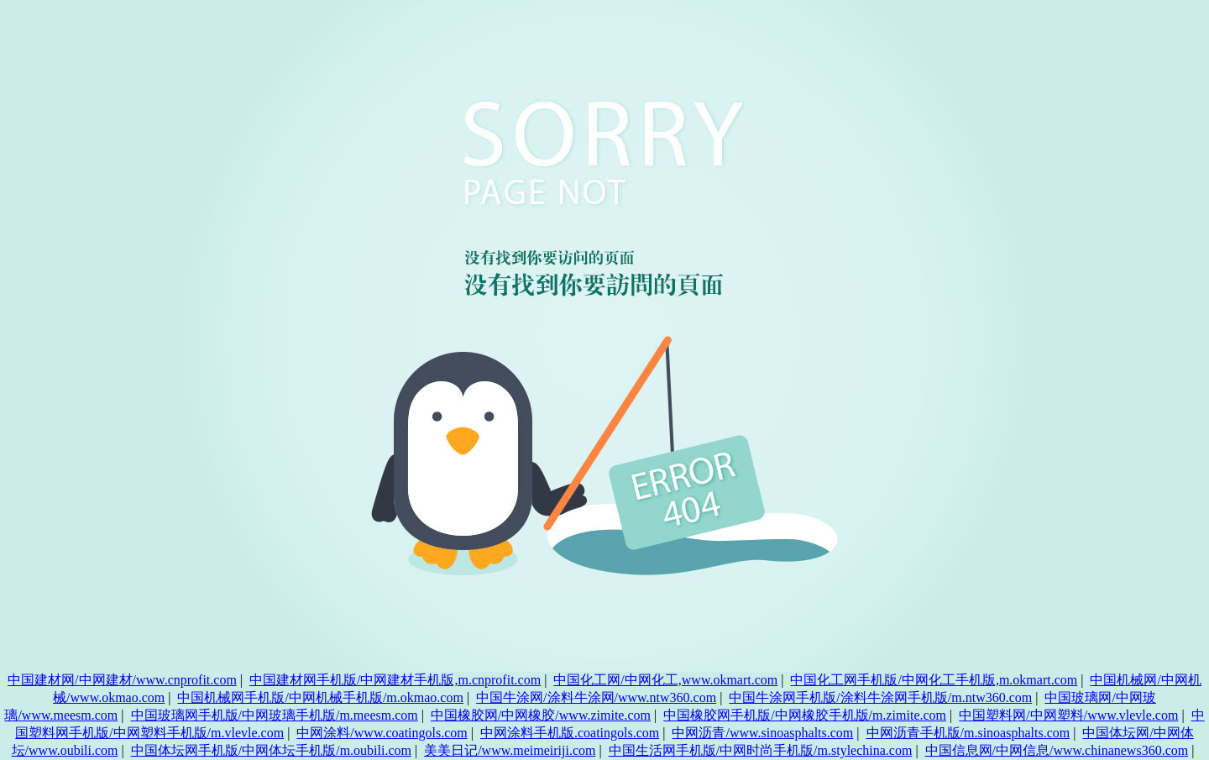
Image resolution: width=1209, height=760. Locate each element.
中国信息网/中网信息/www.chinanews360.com (1057, 750)
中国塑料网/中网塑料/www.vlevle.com (1068, 715)
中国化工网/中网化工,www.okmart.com (665, 680)
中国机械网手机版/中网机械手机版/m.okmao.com (320, 697)
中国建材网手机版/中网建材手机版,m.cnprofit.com (395, 680)
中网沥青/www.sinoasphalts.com (762, 733)
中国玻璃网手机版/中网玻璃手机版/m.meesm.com (274, 715)
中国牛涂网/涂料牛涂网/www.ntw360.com (596, 697)
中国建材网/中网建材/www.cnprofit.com (122, 680)
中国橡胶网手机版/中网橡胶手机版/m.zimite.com (804, 715)
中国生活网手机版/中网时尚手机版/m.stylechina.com (761, 750)
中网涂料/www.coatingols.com (381, 733)
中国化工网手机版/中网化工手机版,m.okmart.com (933, 680)
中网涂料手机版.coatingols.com (569, 733)
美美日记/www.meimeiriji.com (509, 750)
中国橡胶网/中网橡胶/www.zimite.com (541, 715)
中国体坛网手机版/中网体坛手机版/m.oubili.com (271, 750)
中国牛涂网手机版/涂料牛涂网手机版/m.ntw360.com (880, 697)
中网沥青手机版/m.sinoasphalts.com (968, 733)
